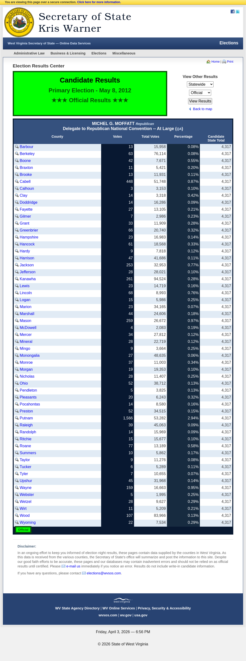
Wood (25, 515)
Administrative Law (29, 53)
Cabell (25, 181)
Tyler (24, 474)
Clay (23, 195)
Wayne (25, 488)
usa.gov (140, 615)
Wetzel (25, 502)
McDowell (28, 328)
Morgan (26, 369)
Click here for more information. (99, 2)
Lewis (25, 286)
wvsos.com (107, 615)
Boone (25, 161)
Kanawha (28, 279)
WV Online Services (119, 608)
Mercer (26, 335)
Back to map (202, 109)
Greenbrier (29, 230)
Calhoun (27, 188)
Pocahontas (30, 404)
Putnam (26, 418)
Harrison (27, 258)
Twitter (238, 11)
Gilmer (25, 216)
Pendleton (28, 390)
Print (230, 61)
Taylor (25, 460)
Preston (26, 411)
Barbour (26, 147)
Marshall (27, 314)
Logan (25, 300)
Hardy (25, 251)
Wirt (23, 508)
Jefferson (28, 272)
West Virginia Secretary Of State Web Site (65, 22)
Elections (99, 53)
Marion (25, 307)
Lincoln (26, 293)
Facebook (232, 11)
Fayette (26, 209)
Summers (28, 453)
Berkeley (27, 154)
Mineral (26, 341)
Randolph (28, 432)
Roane (25, 446)
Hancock (27, 244)
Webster (27, 495)
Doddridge (28, 202)
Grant (24, 223)
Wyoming (28, 522)
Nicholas (27, 376)
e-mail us (73, 566)
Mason (25, 321)
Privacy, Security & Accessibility (164, 608)
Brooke (26, 175)
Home (215, 61)
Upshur (26, 481)
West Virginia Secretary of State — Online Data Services (49, 43)
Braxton (26, 168)
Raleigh (26, 425)
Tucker (25, 467)
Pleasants (28, 397)
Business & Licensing (67, 53)
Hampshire (29, 237)
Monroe (26, 362)
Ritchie (25, 439)
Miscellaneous (123, 53)
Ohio (24, 383)
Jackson (27, 265)
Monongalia (30, 355)
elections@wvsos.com (104, 573)
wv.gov (126, 615)
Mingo (25, 348)
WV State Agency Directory (77, 608)
